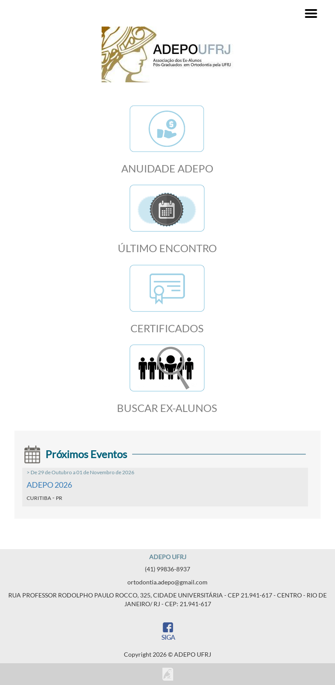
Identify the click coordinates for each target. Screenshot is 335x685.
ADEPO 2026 (49, 484)
